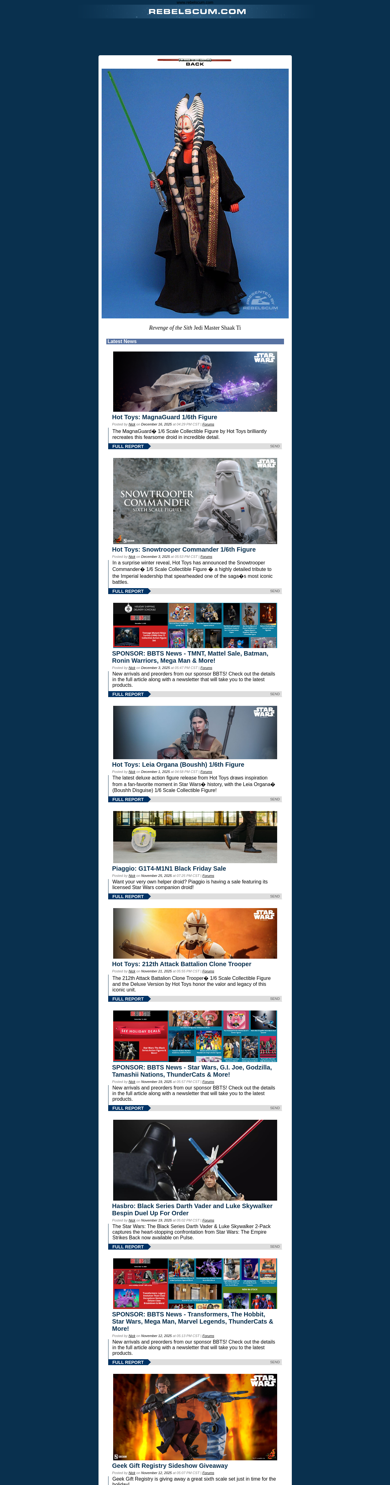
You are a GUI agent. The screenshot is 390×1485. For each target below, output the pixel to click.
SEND (275, 446)
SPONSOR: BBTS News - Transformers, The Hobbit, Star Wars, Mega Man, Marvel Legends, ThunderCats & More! (192, 1321)
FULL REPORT (128, 446)
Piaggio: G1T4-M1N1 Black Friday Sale (169, 868)
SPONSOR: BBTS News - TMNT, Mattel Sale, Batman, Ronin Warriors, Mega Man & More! (190, 657)
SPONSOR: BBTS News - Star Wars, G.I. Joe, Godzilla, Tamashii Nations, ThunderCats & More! (192, 1071)
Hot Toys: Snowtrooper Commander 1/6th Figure (184, 549)
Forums (208, 424)
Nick (131, 424)
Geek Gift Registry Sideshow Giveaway (170, 1465)
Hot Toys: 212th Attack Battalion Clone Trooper (182, 964)
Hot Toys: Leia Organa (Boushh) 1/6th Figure (178, 764)
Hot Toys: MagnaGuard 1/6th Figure (164, 417)
